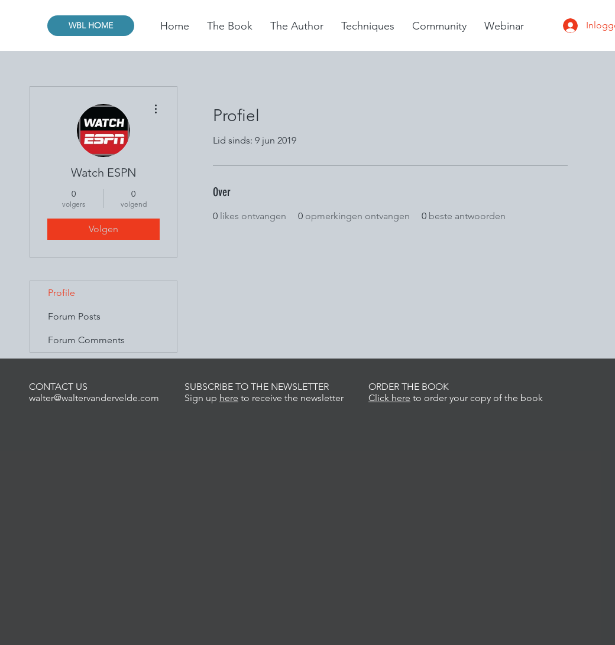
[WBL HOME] (90, 25)
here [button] (228, 397)
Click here (389, 397)
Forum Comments (86, 340)
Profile (61, 292)
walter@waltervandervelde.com (94, 397)
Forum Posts (74, 316)
